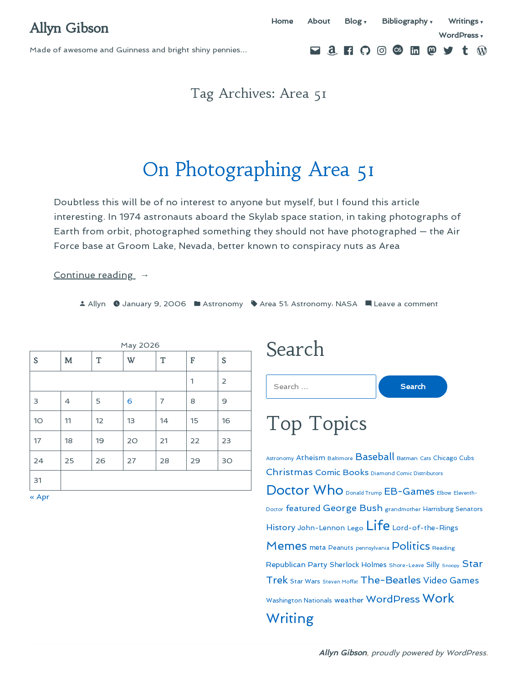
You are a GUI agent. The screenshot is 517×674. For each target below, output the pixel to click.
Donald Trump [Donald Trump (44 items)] (364, 493)
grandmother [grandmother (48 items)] (403, 509)
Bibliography (405, 21)
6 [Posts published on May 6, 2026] (130, 400)
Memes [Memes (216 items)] (286, 545)
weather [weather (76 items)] (348, 600)
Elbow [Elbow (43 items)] (444, 493)
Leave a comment (406, 304)
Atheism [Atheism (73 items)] (310, 457)
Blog (353, 21)
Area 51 (273, 303)
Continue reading (129, 275)
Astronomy (223, 303)
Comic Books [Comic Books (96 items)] (342, 472)
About (318, 21)
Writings (463, 21)
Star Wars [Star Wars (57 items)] (305, 581)
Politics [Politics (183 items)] (411, 545)
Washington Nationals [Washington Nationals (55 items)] (299, 600)
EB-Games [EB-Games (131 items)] (409, 491)
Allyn (97, 303)
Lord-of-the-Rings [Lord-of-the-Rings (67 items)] (425, 528)
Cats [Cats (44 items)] (425, 458)
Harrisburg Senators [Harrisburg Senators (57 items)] (453, 508)
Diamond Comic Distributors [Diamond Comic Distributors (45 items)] (407, 473)
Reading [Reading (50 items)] (443, 547)
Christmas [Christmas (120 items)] (289, 471)
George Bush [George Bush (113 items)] (353, 507)
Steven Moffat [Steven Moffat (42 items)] (340, 582)
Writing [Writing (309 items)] (290, 618)
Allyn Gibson (69, 28)
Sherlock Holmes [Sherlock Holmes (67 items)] (358, 565)
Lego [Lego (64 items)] (355, 528)
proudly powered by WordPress (428, 652)
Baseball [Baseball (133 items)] (374, 456)
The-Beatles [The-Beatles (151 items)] (390, 580)
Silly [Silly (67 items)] (433, 565)
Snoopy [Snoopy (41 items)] (451, 565)
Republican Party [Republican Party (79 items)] (297, 564)
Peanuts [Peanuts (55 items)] (340, 547)
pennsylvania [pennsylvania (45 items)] (372, 548)
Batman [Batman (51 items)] (407, 458)
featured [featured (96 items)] (303, 508)
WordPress (458, 35)
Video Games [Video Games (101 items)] (451, 580)
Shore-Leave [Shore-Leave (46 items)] (406, 565)
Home (282, 21)
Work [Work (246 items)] (438, 598)
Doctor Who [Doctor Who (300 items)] (304, 490)
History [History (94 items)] (280, 527)
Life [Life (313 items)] (378, 525)
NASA (347, 303)
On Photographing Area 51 (259, 169)
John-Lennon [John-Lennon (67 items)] (321, 528)
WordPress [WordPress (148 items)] (393, 599)
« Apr (39, 496)
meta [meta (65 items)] (317, 547)
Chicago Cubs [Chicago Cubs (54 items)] (453, 458)
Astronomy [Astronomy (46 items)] (280, 458)
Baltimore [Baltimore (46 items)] (340, 458)
